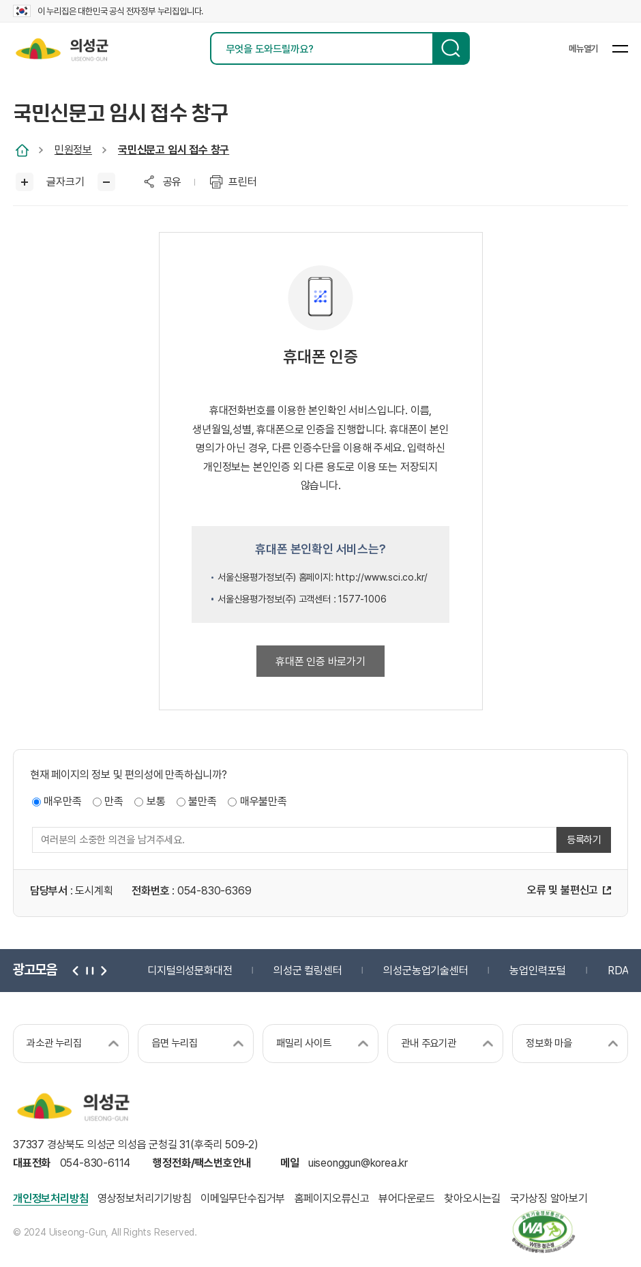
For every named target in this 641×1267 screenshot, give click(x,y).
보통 (156, 802)
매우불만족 (263, 802)
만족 (113, 802)
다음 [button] (101, 970)
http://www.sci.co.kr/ (382, 577)
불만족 (202, 802)
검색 (451, 48)
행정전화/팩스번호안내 (202, 1163)
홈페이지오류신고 (332, 1198)
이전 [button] (76, 970)
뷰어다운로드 (406, 1198)
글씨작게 (107, 182)
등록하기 (584, 840)
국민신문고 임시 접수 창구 (173, 149)
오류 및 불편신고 (562, 890)
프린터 (242, 181)
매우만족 (62, 802)
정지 (89, 970)
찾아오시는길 (472, 1198)
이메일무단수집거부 (242, 1198)
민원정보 (73, 149)
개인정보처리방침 (50, 1198)
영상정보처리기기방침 (145, 1198)
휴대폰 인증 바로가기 (320, 661)
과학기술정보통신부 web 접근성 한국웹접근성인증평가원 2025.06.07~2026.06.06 (543, 1231)
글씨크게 (25, 182)
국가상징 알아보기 (549, 1198)
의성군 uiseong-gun (61, 48)
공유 (172, 181)
